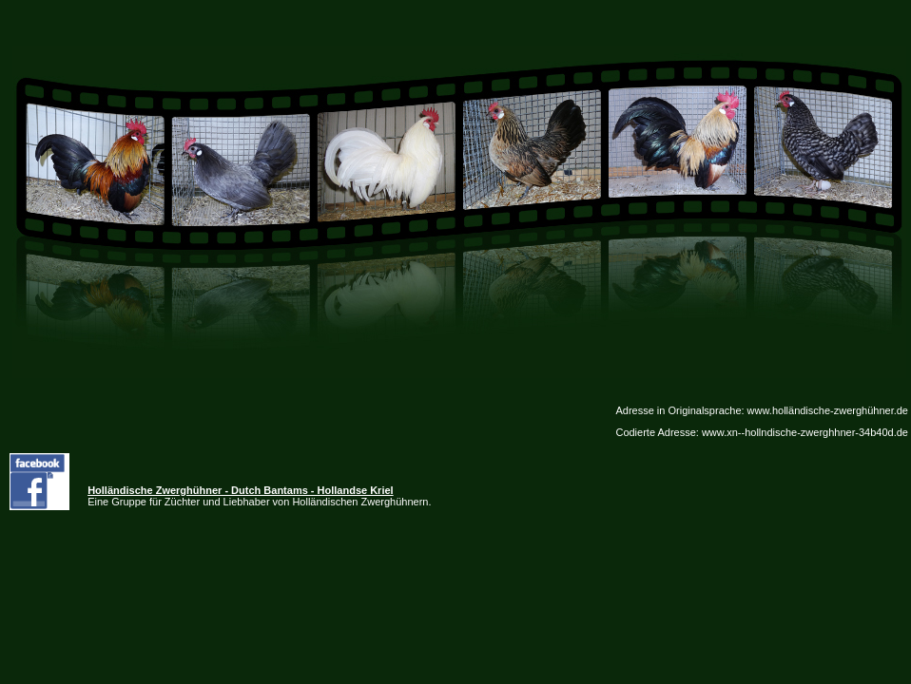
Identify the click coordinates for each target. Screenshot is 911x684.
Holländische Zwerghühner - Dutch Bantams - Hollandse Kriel (240, 490)
